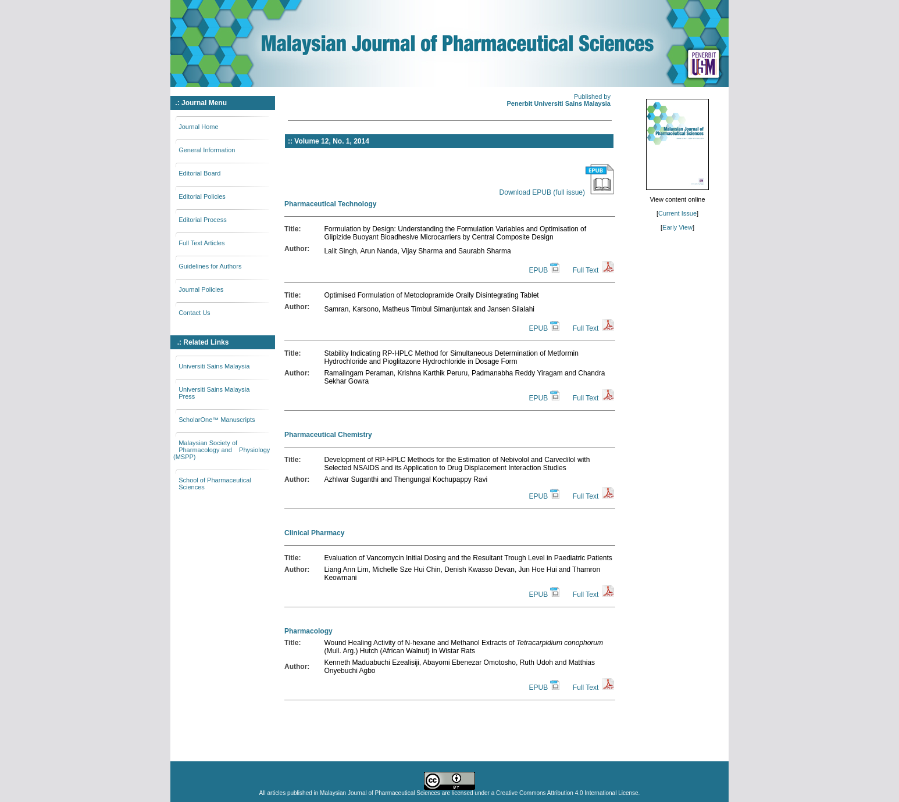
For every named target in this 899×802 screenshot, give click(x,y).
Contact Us (194, 312)
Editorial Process (203, 219)
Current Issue (677, 213)
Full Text (585, 270)
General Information (207, 149)
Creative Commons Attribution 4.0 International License (567, 793)
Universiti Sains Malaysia (214, 366)
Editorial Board (199, 173)
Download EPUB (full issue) (557, 192)
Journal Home (198, 126)
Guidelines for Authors (210, 266)
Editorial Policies (202, 196)
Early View (677, 227)
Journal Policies (201, 289)
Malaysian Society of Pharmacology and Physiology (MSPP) (221, 449)
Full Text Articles (201, 242)
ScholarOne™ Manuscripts (217, 419)
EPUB (538, 270)
